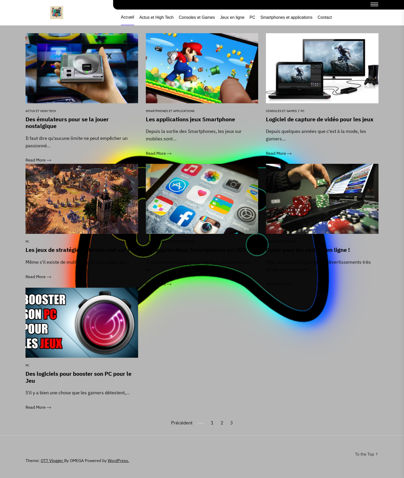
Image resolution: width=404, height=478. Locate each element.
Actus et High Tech (156, 17)
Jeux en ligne (232, 17)
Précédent (181, 421)
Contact (325, 17)
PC (252, 17)
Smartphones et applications (286, 17)
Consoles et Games (197, 17)
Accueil (127, 17)
